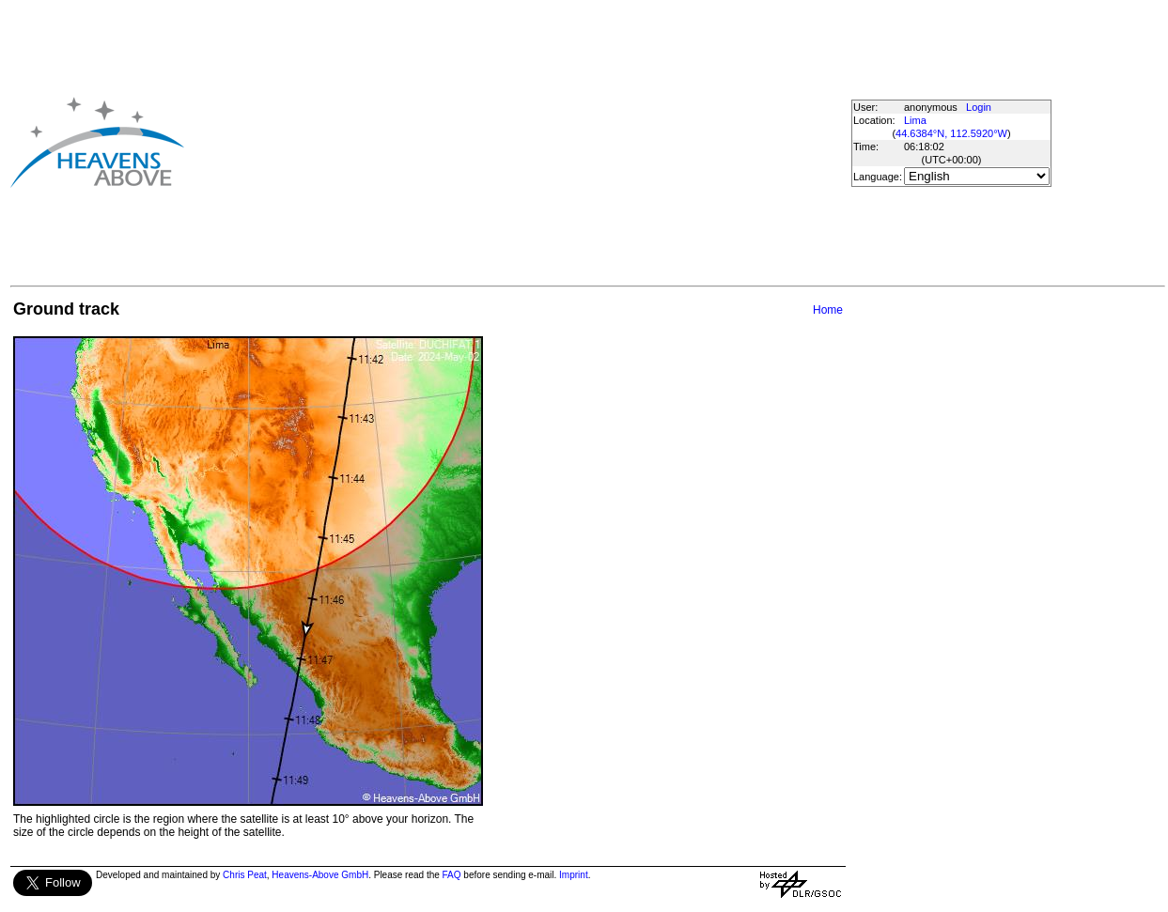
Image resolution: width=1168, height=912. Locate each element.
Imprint (573, 875)
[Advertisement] (485, 141)
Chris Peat (245, 875)
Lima (915, 120)
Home (828, 310)
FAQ (452, 875)
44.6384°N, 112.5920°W (951, 133)
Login (978, 107)
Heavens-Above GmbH (320, 875)
